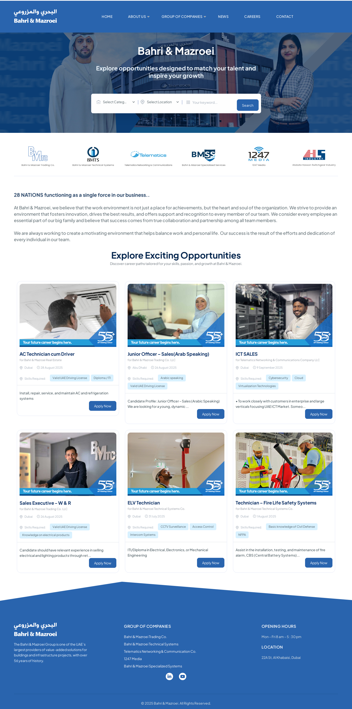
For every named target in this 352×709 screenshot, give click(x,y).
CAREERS (252, 16)
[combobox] (117, 102)
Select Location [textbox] (159, 102)
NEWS (223, 16)
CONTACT (284, 16)
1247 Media (133, 655)
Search (247, 102)
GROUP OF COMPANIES (182, 16)
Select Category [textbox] (116, 102)
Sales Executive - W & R (47, 500)
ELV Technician (145, 500)
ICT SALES (248, 351)
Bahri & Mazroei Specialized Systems (153, 663)
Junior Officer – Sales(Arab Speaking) (172, 351)
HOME (107, 16)
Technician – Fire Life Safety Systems (279, 500)
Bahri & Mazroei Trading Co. (145, 633)
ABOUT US (137, 16)
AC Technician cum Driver (49, 351)
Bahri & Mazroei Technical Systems (151, 641)
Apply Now (102, 403)
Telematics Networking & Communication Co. (160, 648)
